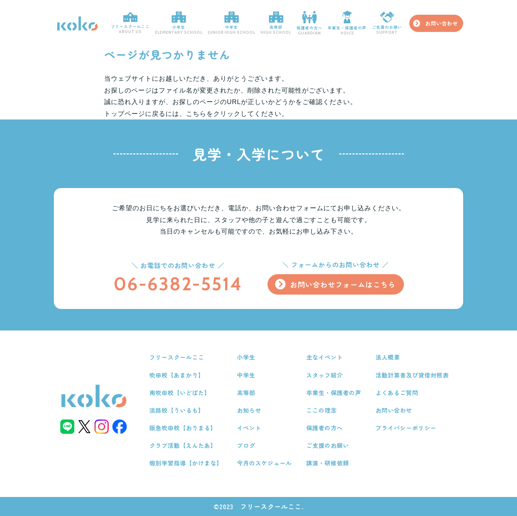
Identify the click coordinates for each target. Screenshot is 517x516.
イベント (249, 427)
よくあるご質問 (397, 392)
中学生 (231, 23)
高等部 (276, 23)
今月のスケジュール (264, 463)
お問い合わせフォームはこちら (343, 284)
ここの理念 (321, 410)
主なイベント (324, 357)
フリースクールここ (130, 23)
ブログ (246, 445)
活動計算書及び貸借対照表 (412, 375)
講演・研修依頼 (327, 463)
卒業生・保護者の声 (347, 23)
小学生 (178, 23)
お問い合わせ (441, 23)
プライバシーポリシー (406, 427)
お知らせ (249, 410)
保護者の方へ (309, 23)
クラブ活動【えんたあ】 (182, 445)
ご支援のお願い (387, 23)
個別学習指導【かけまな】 (186, 463)
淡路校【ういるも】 (176, 410)
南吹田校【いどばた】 (179, 392)
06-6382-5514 (177, 284)
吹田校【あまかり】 (176, 375)
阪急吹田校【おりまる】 (182, 427)
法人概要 (388, 357)
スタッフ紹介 (324, 375)
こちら (196, 113)
